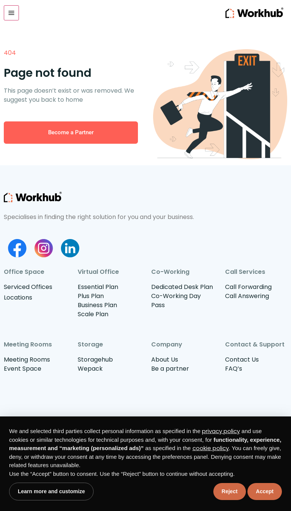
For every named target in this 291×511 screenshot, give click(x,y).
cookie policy (210, 448)
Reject (230, 491)
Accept (265, 491)
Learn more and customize (51, 491)
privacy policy (221, 431)
